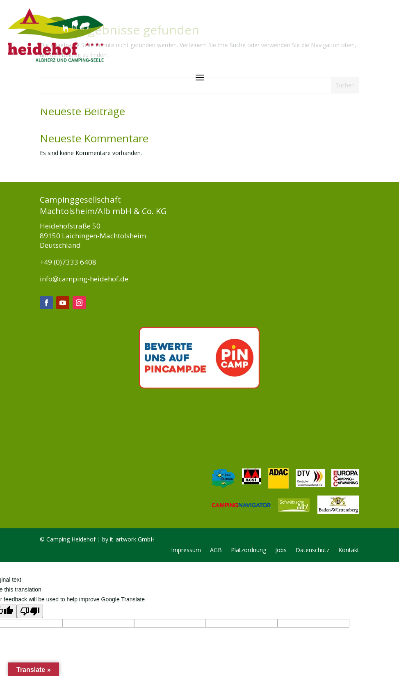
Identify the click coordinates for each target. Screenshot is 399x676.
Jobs (281, 491)
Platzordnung (248, 491)
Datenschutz (312, 491)
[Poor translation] (30, 552)
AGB (216, 491)
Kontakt (348, 491)
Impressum (186, 491)
